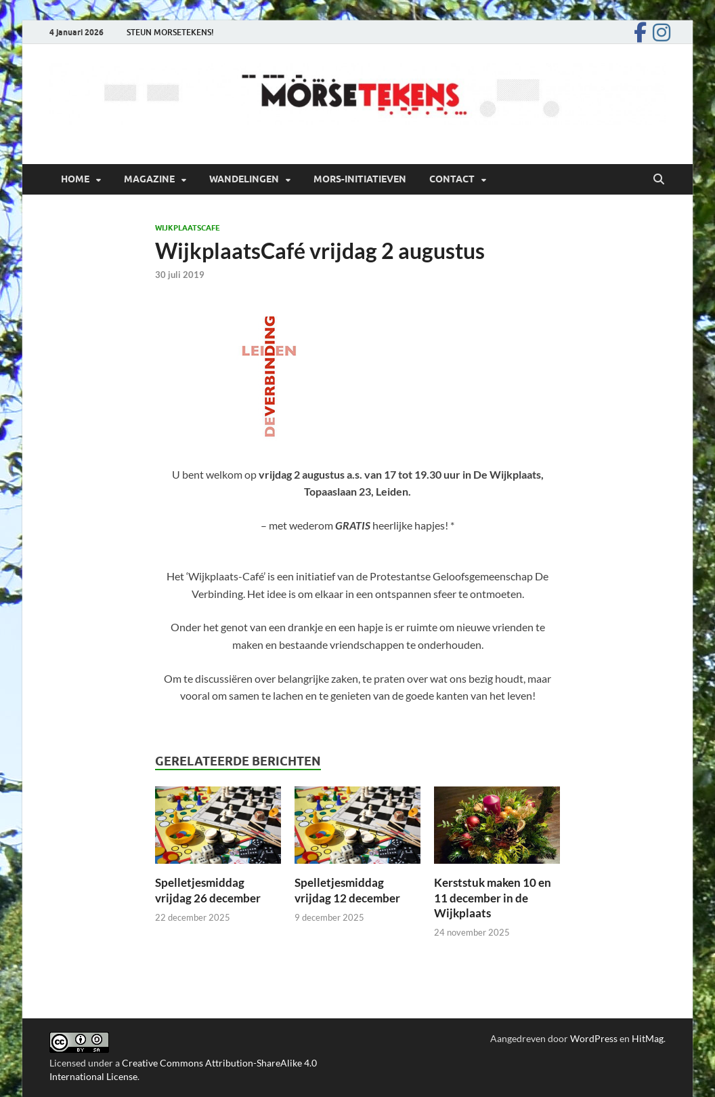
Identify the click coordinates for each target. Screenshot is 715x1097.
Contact (452, 179)
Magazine (149, 179)
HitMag (648, 1038)
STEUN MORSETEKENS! (170, 32)
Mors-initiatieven (359, 179)
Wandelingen (244, 179)
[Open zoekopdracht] (659, 179)
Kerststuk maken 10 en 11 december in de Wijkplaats (492, 897)
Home (75, 179)
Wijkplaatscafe (187, 228)
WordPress (594, 1038)
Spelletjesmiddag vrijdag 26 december (208, 889)
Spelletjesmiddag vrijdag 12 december (347, 889)
